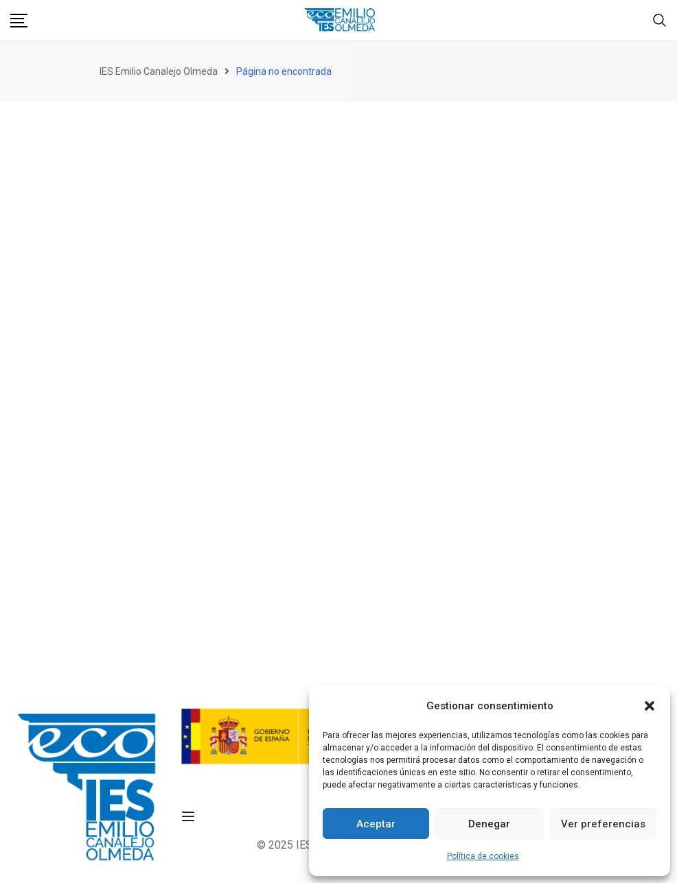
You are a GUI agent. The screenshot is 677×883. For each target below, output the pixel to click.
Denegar (489, 824)
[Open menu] (190, 816)
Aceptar (375, 824)
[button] (649, 706)
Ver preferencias (603, 824)
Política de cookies (483, 856)
